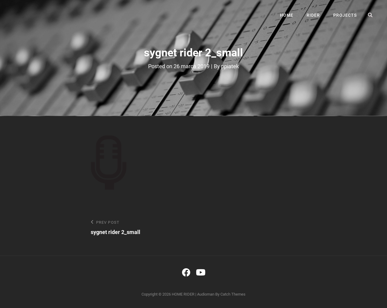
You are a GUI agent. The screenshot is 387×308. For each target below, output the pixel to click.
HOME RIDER (183, 294)
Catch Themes (233, 294)
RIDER (313, 15)
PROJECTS (345, 15)
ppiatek (230, 66)
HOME (286, 15)
